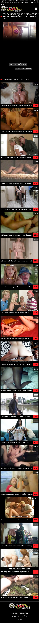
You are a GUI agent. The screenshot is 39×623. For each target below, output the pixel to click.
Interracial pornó (23, 69)
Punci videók (23, 1)
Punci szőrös (16, 2)
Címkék (19, 619)
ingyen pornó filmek (18, 64)
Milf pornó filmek (6, 2)
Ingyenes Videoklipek (19, 613)
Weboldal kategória (19, 616)
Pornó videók (32, 1)
